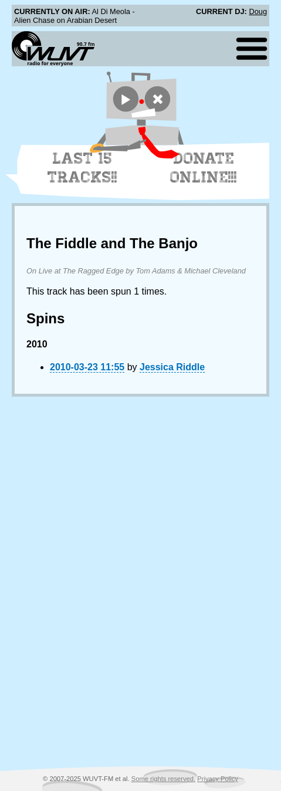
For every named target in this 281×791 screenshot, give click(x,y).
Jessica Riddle (172, 367)
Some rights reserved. (163, 778)
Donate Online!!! (203, 168)
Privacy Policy (217, 778)
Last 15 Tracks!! (82, 168)
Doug (258, 11)
